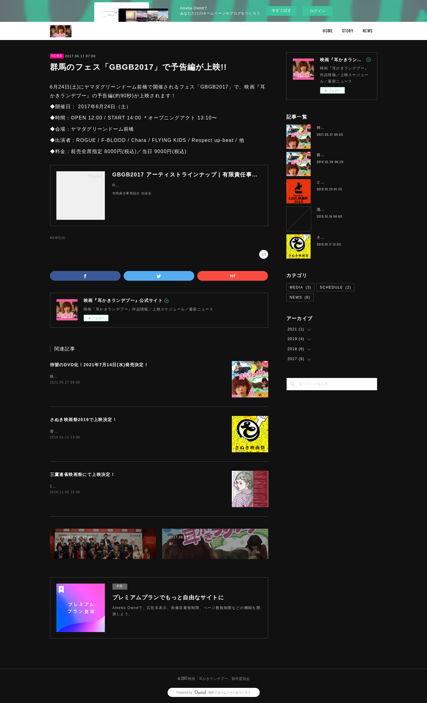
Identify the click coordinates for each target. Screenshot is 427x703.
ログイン (317, 10)
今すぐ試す (281, 10)
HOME (328, 30)
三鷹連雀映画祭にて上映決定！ (82, 474)
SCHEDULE (335, 287)
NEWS (368, 30)
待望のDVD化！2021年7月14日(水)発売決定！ (99, 364)
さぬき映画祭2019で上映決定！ (83, 419)
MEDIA (301, 287)
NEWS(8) (58, 237)
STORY (348, 30)
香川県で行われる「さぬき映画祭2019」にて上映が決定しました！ (112, 431)
